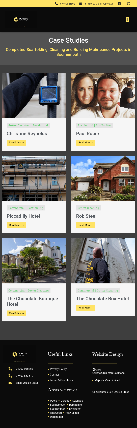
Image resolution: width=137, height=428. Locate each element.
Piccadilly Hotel (23, 216)
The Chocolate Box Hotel (102, 298)
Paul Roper (87, 133)
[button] (127, 19)
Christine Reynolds (27, 133)
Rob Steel (86, 216)
